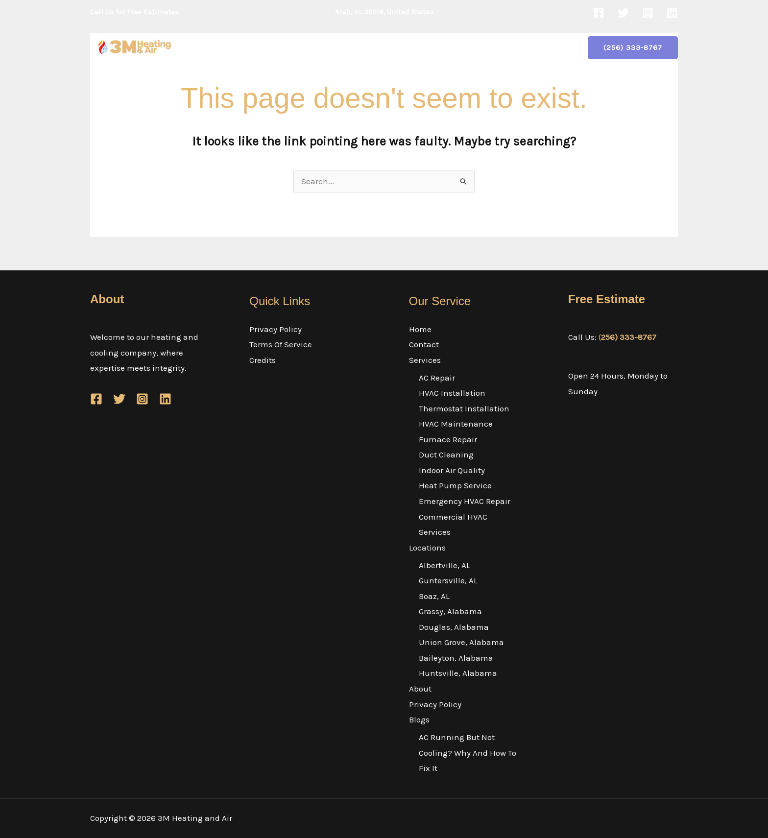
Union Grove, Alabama (461, 642)
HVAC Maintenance (456, 424)
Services (320, 47)
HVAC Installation (452, 393)
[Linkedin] (672, 13)
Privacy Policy (477, 47)
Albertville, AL (444, 565)
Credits (262, 360)
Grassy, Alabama (450, 611)
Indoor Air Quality (452, 470)
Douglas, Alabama (454, 627)
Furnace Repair (448, 439)
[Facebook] (598, 13)
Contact (272, 47)
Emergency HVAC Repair (464, 501)
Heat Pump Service (455, 485)
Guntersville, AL (448, 580)
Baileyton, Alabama (456, 658)
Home (231, 47)
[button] (335, 47)
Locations (378, 47)
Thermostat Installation (464, 408)
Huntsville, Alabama (458, 673)
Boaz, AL (434, 596)
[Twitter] (623, 13)
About (426, 47)
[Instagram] (647, 13)
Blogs (531, 47)
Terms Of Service (280, 344)
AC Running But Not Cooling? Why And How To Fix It (467, 752)
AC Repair (437, 378)
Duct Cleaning (446, 454)
